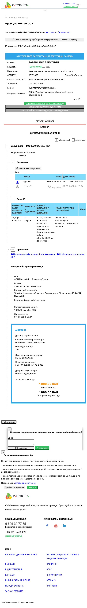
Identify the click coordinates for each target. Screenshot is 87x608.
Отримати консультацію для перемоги (45, 104)
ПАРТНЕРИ (51, 586)
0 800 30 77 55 (69, 3)
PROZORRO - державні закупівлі (21, 555)
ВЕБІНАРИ (51, 581)
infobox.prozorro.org (25, 484)
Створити (42, 449)
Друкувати (9, 422)
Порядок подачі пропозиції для (33, 254)
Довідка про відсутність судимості (45, 107)
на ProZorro (51, 32)
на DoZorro (64, 32)
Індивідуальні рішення (17, 581)
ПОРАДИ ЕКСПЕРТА (14, 586)
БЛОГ (49, 570)
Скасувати (21, 449)
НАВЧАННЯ (51, 565)
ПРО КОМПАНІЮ (54, 575)
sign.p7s (27, 181)
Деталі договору (25, 379)
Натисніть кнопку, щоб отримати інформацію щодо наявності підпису (45, 39)
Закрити (32, 488)
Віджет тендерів (14, 570)
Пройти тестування (14, 488)
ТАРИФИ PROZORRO (14, 592)
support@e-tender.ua (13, 537)
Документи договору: (26, 370)
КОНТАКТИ (10, 575)
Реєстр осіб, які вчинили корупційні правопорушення (44, 110)
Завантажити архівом (28, 168)
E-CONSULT (10, 565)
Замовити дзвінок (71, 6)
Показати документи (25, 373)
